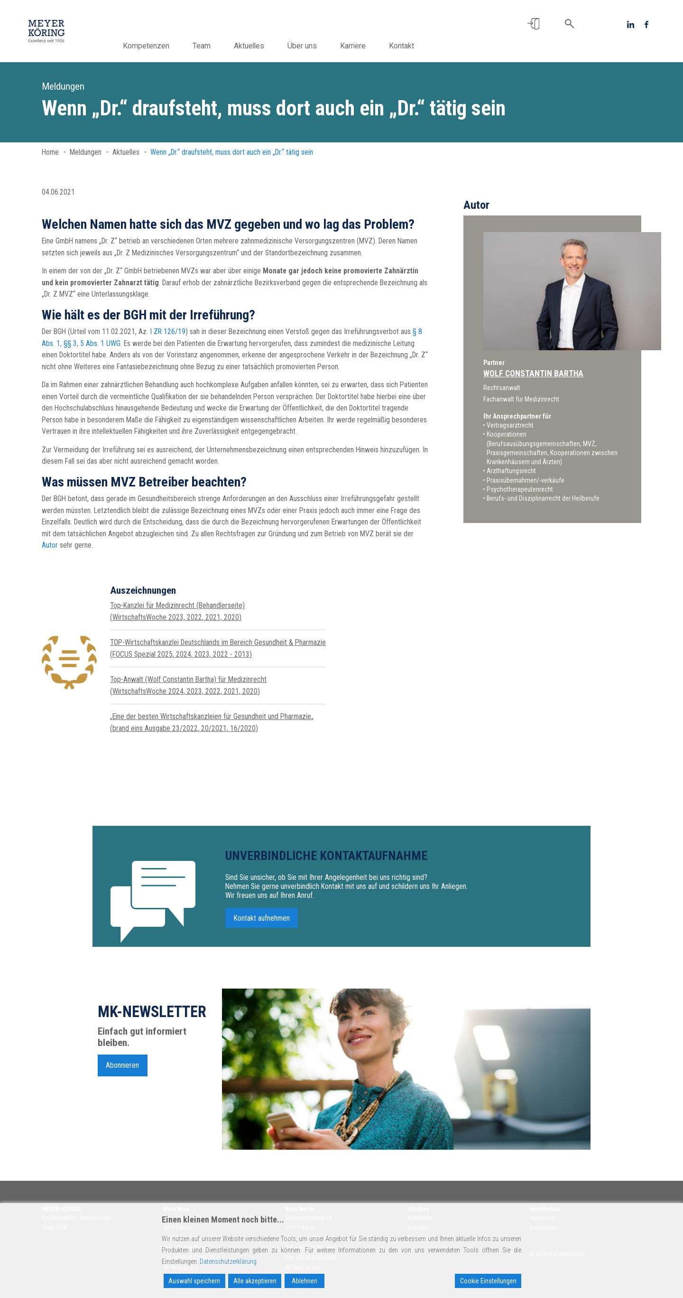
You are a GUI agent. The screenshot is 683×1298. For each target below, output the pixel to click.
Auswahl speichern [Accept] (194, 1281)
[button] (533, 24)
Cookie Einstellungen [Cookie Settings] (488, 1281)
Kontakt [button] (424, 45)
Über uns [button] (325, 45)
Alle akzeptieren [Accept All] (255, 1281)
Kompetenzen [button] (169, 45)
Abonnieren (122, 1068)
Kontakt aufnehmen (262, 921)
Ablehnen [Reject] (304, 1281)
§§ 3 (70, 343)
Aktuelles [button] (272, 45)
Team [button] (225, 45)
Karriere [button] (376, 45)
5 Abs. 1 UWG (100, 343)
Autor (50, 545)
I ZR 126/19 (167, 331)
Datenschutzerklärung (228, 1261)
